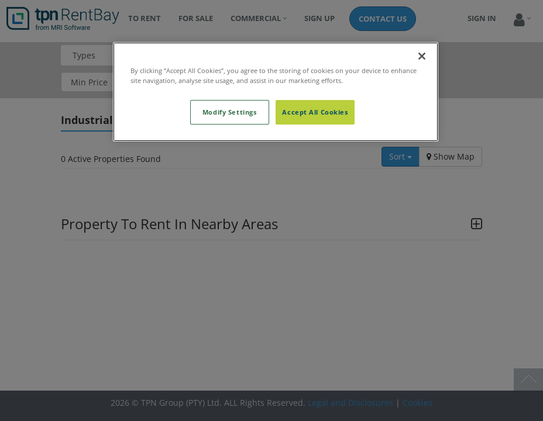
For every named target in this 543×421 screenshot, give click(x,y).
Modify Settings (229, 112)
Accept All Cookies (315, 112)
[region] (276, 92)
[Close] (422, 56)
